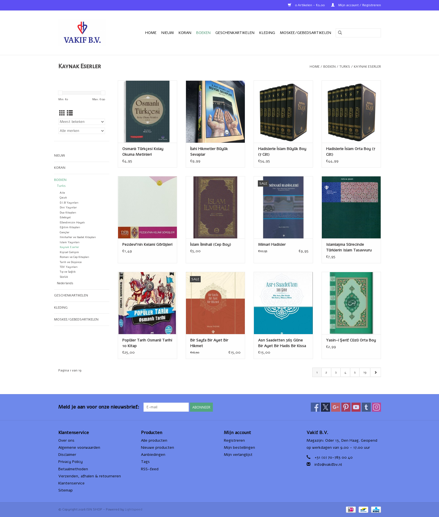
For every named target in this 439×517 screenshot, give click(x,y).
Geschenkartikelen (234, 32)
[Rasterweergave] (62, 113)
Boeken (203, 32)
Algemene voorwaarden (79, 447)
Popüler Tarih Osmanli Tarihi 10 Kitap (147, 343)
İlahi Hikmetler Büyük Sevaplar (209, 151)
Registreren (234, 440)
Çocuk (63, 197)
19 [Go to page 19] (364, 372)
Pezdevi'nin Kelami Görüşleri (147, 244)
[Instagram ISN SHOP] (376, 407)
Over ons (66, 440)
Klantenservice (71, 483)
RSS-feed (150, 469)
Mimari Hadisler (272, 244)
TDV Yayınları (69, 267)
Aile (62, 193)
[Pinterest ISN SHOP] (345, 407)
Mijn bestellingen (239, 447)
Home (151, 32)
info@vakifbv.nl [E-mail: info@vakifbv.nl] (328, 464)
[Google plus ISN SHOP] (335, 407)
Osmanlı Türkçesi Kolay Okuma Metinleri (142, 151)
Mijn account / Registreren (356, 5)
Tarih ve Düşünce (71, 262)
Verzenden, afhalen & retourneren (89, 476)
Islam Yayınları (70, 242)
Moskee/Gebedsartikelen (305, 32)
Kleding (267, 32)
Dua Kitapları (68, 212)
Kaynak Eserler (367, 66)
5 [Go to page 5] (355, 372)
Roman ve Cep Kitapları (74, 257)
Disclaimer (67, 454)
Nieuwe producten (157, 447)
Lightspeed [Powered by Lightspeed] (133, 509)
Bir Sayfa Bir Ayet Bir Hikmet (209, 343)
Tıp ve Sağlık (67, 272)
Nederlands (65, 283)
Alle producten (154, 440)
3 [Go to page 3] (336, 372)
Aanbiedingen (153, 454)
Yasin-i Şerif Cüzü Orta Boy (351, 340)
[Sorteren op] (81, 122)
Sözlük (64, 277)
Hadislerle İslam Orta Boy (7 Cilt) (350, 151)
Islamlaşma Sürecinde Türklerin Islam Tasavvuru (349, 247)
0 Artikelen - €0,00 (306, 5)
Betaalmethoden (73, 469)
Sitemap (65, 490)
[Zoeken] (358, 32)
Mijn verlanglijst (238, 454)
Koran (185, 32)
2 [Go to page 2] (326, 372)
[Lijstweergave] (70, 113)
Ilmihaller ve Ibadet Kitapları (78, 237)
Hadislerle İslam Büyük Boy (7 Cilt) (282, 151)
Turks (344, 66)
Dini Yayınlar (68, 207)
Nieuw (167, 32)
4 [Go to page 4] (345, 372)
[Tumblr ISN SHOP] (366, 407)
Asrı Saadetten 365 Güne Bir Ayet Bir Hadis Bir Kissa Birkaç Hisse (282, 343)
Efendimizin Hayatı (72, 222)
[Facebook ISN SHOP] (315, 407)
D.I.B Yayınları (69, 202)
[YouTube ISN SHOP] (356, 407)
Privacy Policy (70, 461)
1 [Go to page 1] (317, 372)
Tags (145, 461)
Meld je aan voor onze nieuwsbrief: (98, 407)
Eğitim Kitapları (70, 227)
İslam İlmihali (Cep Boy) (210, 244)
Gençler (64, 232)
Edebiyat (65, 217)
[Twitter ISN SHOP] (325, 407)
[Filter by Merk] (81, 131)
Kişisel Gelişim (69, 252)
